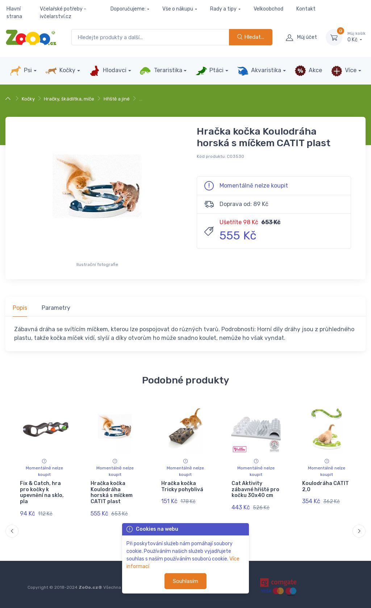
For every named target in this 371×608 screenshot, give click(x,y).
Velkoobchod (268, 9)
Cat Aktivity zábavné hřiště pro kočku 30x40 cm (255, 489)
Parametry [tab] (56, 307)
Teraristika (160, 71)
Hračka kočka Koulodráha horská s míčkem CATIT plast (112, 492)
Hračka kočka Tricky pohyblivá (182, 486)
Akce (308, 71)
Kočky (60, 71)
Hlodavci (107, 71)
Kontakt (306, 9)
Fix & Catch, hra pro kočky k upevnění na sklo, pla (42, 492)
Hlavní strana (14, 13)
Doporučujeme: (128, 9)
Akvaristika (259, 71)
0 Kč (356, 37)
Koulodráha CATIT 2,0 (325, 486)
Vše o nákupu (177, 9)
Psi (21, 71)
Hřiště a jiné (117, 99)
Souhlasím (185, 581)
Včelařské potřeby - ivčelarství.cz (63, 13)
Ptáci (209, 71)
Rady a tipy (223, 9)
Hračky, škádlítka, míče (69, 99)
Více (344, 71)
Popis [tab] (20, 307)
